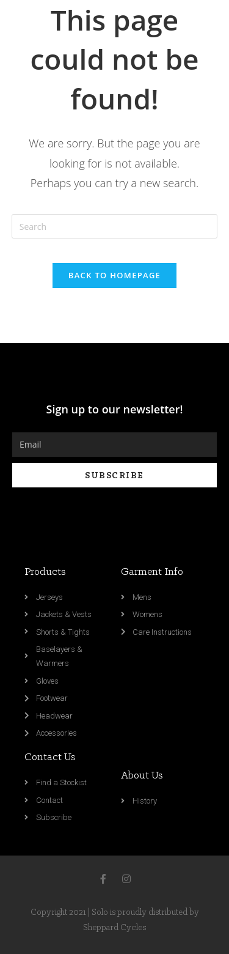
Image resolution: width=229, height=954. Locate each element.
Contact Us (50, 757)
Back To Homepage (114, 275)
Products (45, 572)
